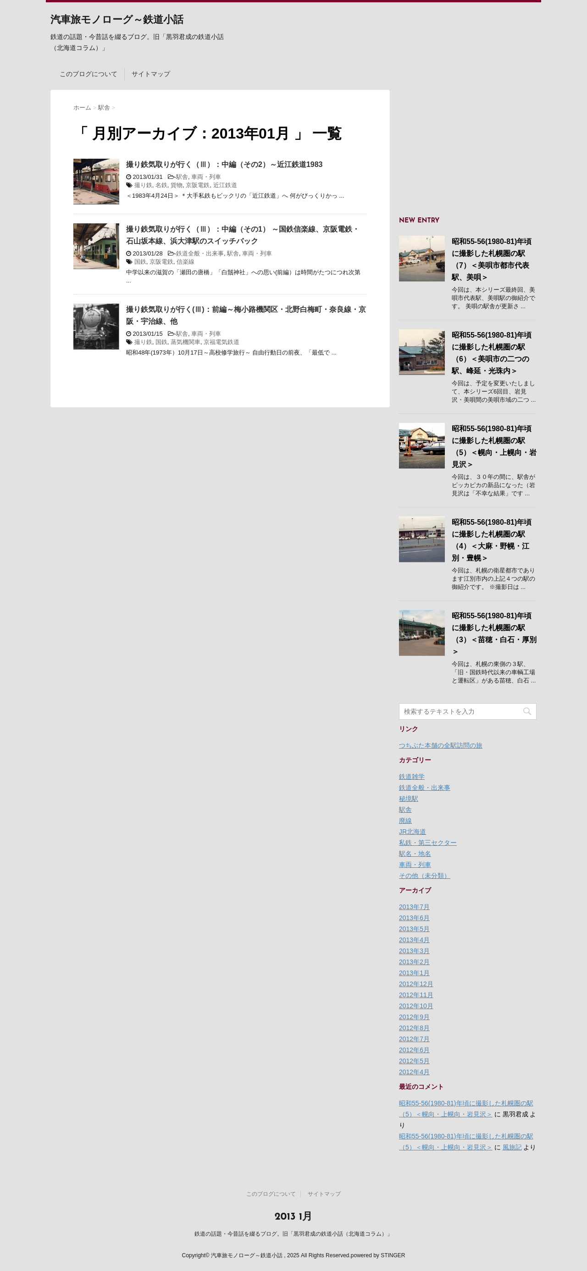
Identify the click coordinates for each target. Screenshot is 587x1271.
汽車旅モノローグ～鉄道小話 (116, 20)
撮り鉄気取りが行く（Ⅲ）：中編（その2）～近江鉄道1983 (224, 164)
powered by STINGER (378, 1255)
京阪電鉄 (198, 185)
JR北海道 (412, 831)
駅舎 (182, 176)
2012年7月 (414, 1039)
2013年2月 (414, 962)
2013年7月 (414, 906)
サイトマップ (151, 74)
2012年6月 (414, 1050)
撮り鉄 (143, 185)
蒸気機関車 (185, 342)
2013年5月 (414, 928)
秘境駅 (408, 798)
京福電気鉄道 (221, 342)
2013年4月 (414, 940)
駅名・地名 (415, 853)
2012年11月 (416, 995)
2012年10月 (416, 1006)
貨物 (177, 185)
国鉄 (140, 261)
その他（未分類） (424, 875)
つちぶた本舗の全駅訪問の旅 (440, 745)
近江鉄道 (225, 185)
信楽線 (185, 261)
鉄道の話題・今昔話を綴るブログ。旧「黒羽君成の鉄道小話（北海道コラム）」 (293, 1234)
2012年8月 (414, 1028)
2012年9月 (414, 1017)
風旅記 (512, 1147)
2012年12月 (416, 984)
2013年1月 (414, 973)
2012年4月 (414, 1072)
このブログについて (88, 74)
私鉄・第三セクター (428, 842)
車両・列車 (206, 176)
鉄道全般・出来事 (200, 253)
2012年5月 (414, 1061)
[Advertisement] (468, 147)
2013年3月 (414, 951)
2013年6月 (414, 917)
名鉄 (161, 185)
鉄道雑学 (412, 776)
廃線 (405, 820)
